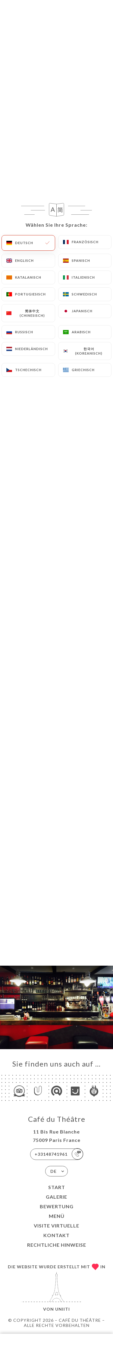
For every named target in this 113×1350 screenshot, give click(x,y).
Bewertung (57, 1206)
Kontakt (56, 1235)
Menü (56, 1216)
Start (56, 1187)
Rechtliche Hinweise (56, 1245)
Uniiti (62, 1309)
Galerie (56, 1197)
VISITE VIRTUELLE (56, 1225)
